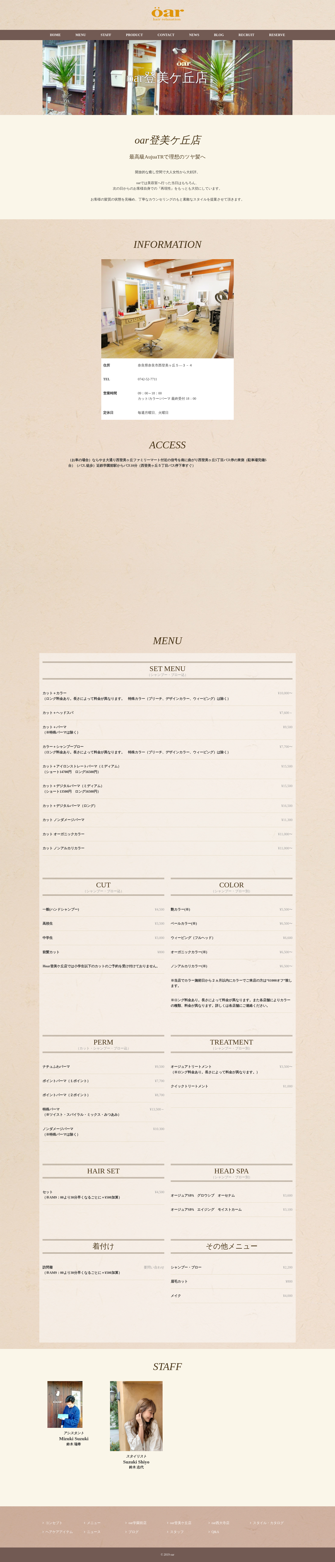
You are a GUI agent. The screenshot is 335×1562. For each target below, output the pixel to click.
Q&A (214, 1532)
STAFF (106, 35)
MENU (80, 35)
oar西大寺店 (219, 1523)
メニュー (92, 1523)
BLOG (219, 35)
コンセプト (53, 1523)
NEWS (194, 35)
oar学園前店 (135, 1523)
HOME (55, 35)
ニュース (92, 1532)
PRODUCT (134, 35)
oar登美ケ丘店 (179, 1523)
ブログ (132, 1532)
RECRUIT (246, 35)
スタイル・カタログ (267, 1523)
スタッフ (175, 1532)
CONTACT (166, 35)
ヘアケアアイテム (58, 1532)
